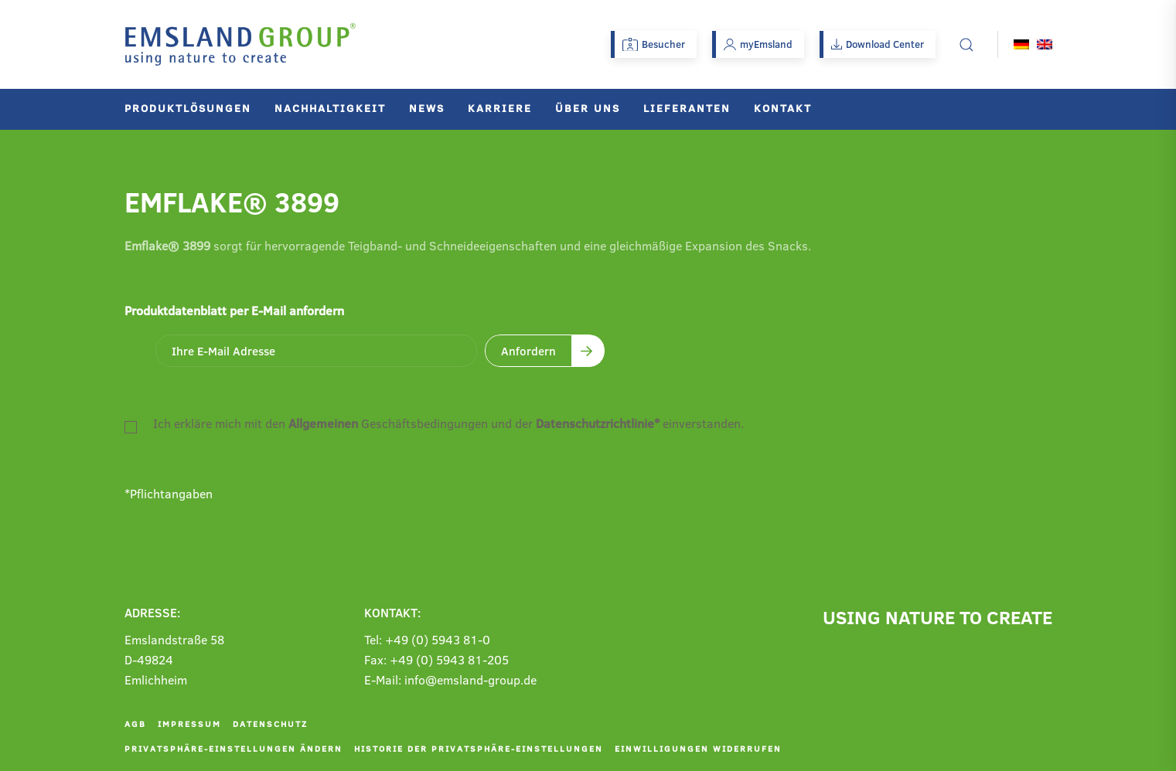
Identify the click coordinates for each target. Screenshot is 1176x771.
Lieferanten (687, 107)
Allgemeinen (323, 423)
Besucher (653, 44)
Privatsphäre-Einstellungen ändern (233, 748)
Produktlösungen (187, 107)
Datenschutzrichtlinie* (598, 423)
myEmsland (758, 44)
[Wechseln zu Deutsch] (1021, 44)
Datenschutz (270, 723)
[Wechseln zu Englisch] (1044, 44)
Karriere (500, 107)
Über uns (587, 107)
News (427, 107)
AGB (135, 723)
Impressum (189, 723)
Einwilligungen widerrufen (698, 748)
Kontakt (783, 107)
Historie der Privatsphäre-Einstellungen (478, 748)
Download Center (877, 44)
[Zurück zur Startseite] (240, 44)
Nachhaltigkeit (330, 107)
